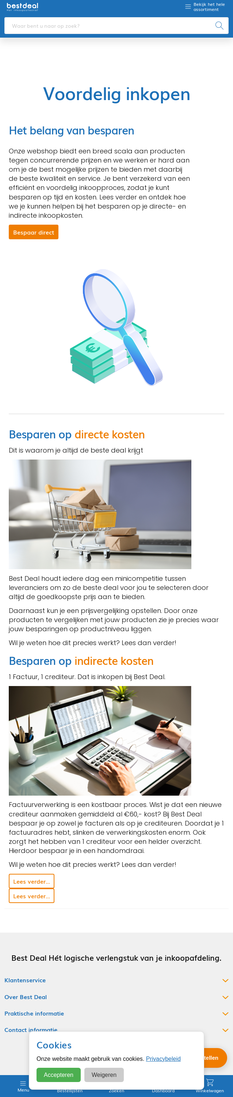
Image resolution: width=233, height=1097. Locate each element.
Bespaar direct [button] (33, 232)
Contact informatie (30, 1029)
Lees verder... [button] (31, 881)
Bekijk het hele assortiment (209, 6)
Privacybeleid (163, 1059)
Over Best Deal (25, 996)
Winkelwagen (210, 1086)
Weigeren (104, 1075)
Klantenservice (25, 979)
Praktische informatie (34, 1013)
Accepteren (58, 1075)
